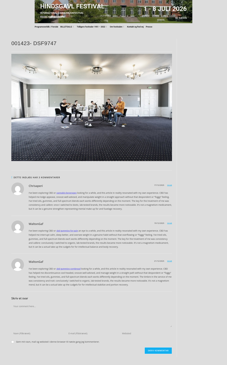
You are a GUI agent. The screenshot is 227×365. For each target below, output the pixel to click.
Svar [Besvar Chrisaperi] (169, 185)
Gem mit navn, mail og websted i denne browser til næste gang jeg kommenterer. (58, 341)
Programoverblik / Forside (46, 27)
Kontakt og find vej (135, 27)
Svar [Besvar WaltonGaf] (169, 223)
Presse (149, 27)
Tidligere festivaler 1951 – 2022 (92, 26)
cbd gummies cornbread (68, 269)
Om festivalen (117, 26)
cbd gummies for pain (67, 231)
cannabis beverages (66, 193)
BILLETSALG (67, 26)
